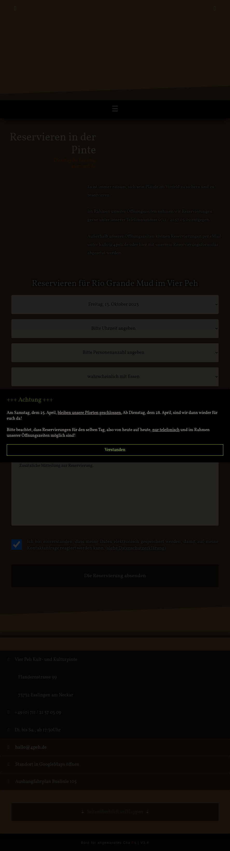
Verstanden (115, 450)
